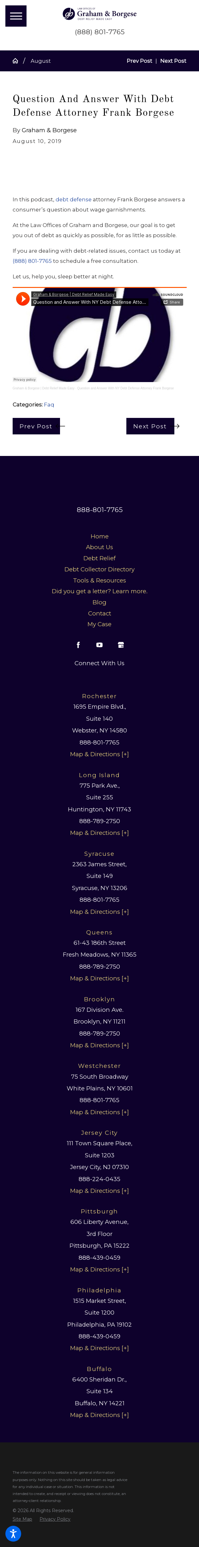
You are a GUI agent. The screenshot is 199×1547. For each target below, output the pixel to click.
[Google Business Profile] (121, 645)
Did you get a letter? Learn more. (100, 591)
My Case (99, 624)
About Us (99, 547)
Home (100, 536)
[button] (13, 1534)
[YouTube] (99, 645)
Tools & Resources (99, 580)
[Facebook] (78, 645)
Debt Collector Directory (99, 569)
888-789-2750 (99, 821)
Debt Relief (99, 558)
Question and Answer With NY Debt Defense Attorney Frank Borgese (125, 388)
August (41, 61)
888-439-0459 (99, 1257)
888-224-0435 (99, 1179)
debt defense (74, 199)
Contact (99, 613)
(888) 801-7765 (99, 32)
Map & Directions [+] (99, 754)
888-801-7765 (100, 510)
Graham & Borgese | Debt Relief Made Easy (44, 388)
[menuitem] (100, 536)
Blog (99, 602)
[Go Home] (18, 60)
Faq (49, 404)
